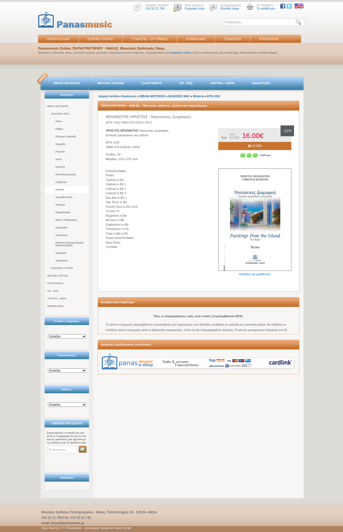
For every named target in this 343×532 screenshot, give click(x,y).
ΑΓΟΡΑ (255, 146)
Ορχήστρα (61, 182)
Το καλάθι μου (266, 8)
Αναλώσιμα (61, 260)
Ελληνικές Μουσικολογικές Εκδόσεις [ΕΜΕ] (69, 244)
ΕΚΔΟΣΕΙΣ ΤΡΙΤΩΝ (62, 268)
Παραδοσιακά (62, 212)
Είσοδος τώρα (229, 8)
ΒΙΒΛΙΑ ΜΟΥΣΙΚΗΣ (67, 83)
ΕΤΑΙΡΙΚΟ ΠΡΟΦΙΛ (101, 39)
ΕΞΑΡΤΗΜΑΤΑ (152, 83)
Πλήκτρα (60, 204)
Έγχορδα (60, 144)
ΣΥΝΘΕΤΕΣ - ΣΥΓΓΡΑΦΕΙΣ (149, 39)
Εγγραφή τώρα (195, 8)
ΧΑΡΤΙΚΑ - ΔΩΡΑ (222, 83)
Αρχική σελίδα (108, 96)
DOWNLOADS (196, 39)
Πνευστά (60, 151)
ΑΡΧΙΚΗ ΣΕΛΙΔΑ (58, 39)
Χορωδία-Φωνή (63, 197)
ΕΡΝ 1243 (213, 96)
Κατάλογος (128, 96)
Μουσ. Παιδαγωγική (66, 220)
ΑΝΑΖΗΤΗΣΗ (261, 83)
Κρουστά (60, 167)
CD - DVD (186, 83)
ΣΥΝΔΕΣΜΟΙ (232, 39)
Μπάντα (59, 189)
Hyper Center (122, 528)
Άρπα (58, 159)
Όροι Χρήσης (50, 528)
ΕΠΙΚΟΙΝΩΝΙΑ (268, 39)
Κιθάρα (59, 129)
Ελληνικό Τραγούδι (65, 136)
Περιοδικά (60, 253)
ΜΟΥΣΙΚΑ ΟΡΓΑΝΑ (110, 83)
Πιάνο (58, 121)
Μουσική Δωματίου (65, 174)
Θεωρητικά (61, 227)
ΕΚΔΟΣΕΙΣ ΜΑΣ (60, 113)
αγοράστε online (181, 52)
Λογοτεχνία (61, 235)
